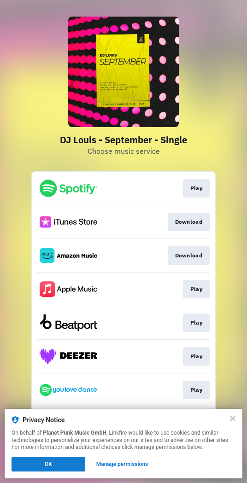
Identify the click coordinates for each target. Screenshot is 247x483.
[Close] (232, 418)
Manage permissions (122, 464)
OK (48, 464)
